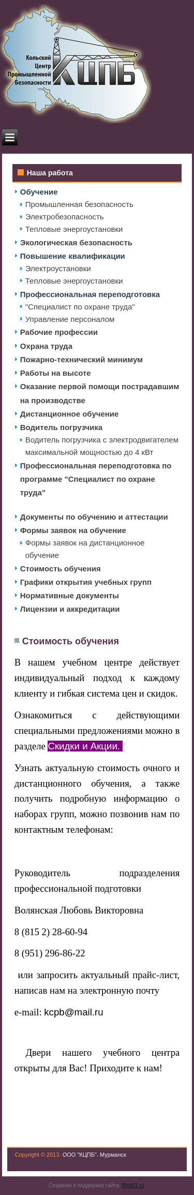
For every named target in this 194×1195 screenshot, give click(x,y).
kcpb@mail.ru (73, 1012)
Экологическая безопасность (76, 242)
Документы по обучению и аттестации (94, 516)
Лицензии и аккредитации (70, 608)
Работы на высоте (55, 372)
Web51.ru (133, 1185)
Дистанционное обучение (69, 413)
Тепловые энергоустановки (74, 229)
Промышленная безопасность (79, 204)
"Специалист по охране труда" (80, 306)
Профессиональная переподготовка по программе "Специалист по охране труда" (96, 479)
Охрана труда (46, 346)
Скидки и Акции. (85, 746)
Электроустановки (58, 268)
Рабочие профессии (59, 332)
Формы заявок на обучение (73, 530)
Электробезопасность (64, 216)
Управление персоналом (70, 319)
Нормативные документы (69, 595)
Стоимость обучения (60, 568)
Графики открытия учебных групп (86, 582)
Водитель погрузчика (61, 427)
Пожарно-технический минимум (81, 359)
